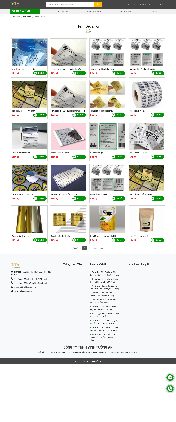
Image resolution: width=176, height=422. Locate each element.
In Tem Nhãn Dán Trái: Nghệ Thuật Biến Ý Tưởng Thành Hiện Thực (103, 337)
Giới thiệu (132, 4)
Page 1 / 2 (77, 248)
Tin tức (141, 4)
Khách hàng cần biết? (155, 4)
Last (101, 248)
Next (95, 248)
